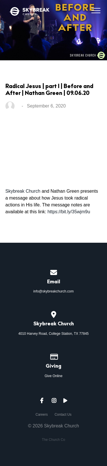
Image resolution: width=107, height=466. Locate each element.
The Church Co (53, 440)
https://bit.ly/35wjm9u (68, 211)
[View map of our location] (53, 314)
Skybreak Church (23, 191)
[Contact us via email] (53, 272)
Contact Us (62, 415)
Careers (41, 415)
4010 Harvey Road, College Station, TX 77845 (53, 334)
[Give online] (53, 356)
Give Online (53, 376)
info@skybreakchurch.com (53, 291)
